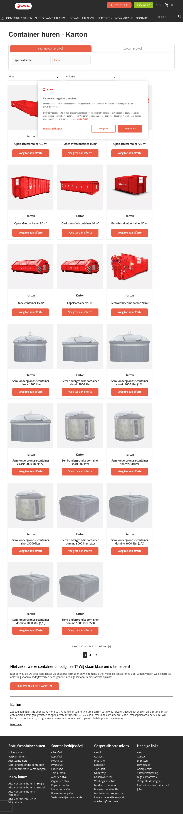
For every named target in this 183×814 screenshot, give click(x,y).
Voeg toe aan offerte (31, 154)
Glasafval (56, 752)
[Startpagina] (2, 18)
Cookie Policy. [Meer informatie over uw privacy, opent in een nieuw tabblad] (82, 119)
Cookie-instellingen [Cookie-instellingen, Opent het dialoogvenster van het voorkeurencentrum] (52, 128)
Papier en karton (60, 785)
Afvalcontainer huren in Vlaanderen (22, 800)
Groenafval (57, 769)
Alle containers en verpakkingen (27, 769)
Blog (139, 752)
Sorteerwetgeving (147, 773)
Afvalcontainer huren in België (26, 784)
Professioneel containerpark (153, 785)
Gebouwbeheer (103, 777)
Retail (97, 752)
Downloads (143, 765)
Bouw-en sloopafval (62, 793)
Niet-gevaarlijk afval (50, 50)
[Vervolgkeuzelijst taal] (159, 5)
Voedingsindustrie (104, 781)
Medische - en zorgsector (108, 793)
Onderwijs (100, 773)
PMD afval (57, 765)
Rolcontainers (16, 752)
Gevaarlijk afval (132, 50)
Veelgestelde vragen (149, 781)
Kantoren (99, 765)
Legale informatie (147, 777)
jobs (139, 789)
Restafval (56, 757)
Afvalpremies (144, 769)
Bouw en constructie (106, 789)
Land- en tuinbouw (105, 785)
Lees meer (16, 725)
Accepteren (130, 128)
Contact (142, 757)
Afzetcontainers (17, 761)
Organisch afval (60, 781)
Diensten (142, 761)
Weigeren (103, 128)
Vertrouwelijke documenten (67, 797)
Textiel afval (58, 773)
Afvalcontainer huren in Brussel (26, 788)
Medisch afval (59, 777)
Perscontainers (17, 757)
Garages (99, 757)
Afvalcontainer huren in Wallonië (22, 793)
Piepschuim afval (61, 789)
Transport (99, 769)
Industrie (99, 761)
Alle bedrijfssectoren (106, 801)
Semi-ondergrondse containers (26, 765)
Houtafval (57, 761)
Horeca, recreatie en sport (109, 797)
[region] (93, 110)
